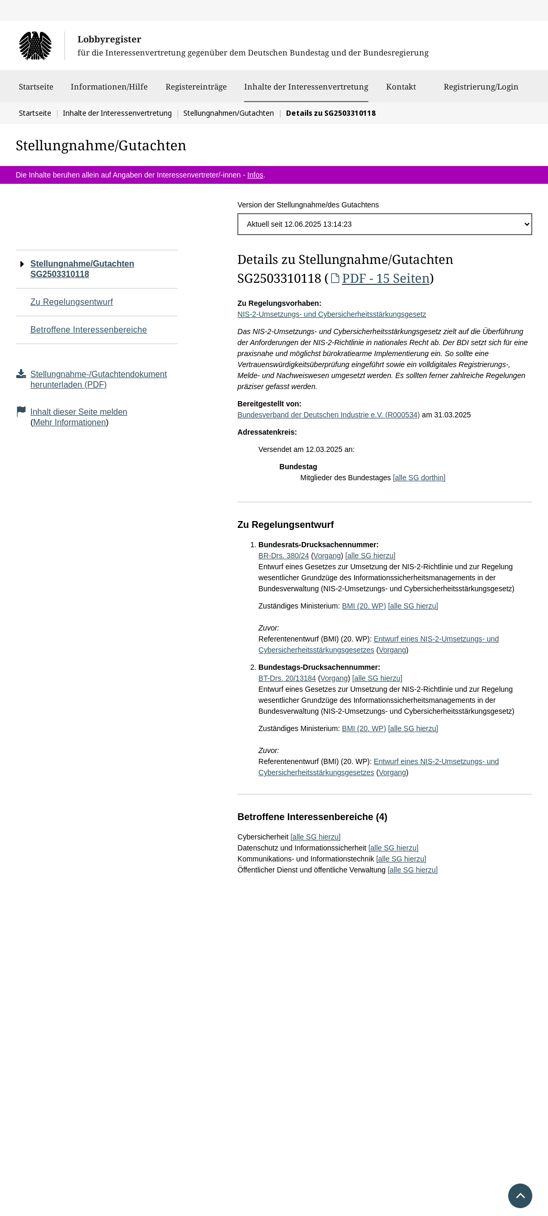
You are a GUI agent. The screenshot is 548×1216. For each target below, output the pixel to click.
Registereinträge (196, 91)
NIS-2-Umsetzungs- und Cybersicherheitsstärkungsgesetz (331, 314)
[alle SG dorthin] (419, 477)
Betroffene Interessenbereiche (88, 329)
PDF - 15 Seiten (378, 277)
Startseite (36, 91)
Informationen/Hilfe (109, 91)
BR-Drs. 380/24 (283, 555)
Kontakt (401, 91)
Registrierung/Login (481, 91)
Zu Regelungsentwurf (71, 301)
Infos (255, 175)
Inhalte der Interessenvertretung (306, 86)
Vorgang (327, 555)
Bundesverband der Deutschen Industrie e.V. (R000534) (328, 415)
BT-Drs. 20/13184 (287, 678)
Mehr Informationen (69, 422)
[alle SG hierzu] (370, 555)
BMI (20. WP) (364, 606)
